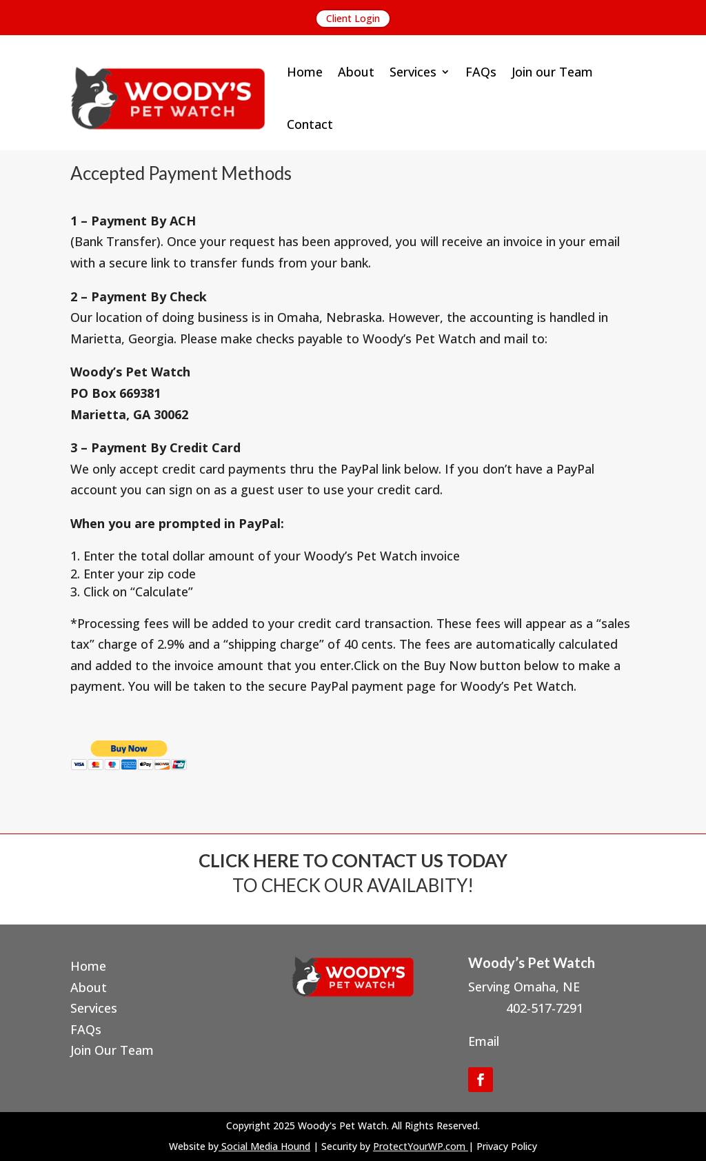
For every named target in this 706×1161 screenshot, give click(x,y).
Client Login (353, 18)
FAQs (480, 71)
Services (413, 71)
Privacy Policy (506, 1146)
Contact (310, 124)
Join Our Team (112, 1050)
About (356, 71)
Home (305, 71)
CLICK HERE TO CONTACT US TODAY (353, 860)
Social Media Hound (265, 1146)
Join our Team (552, 71)
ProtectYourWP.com (419, 1146)
